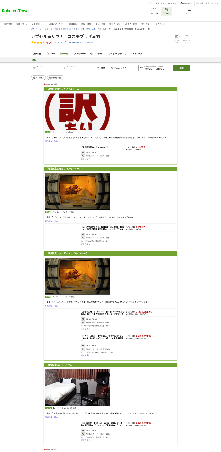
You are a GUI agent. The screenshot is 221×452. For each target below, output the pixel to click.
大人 (116, 68)
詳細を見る (85, 159)
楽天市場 (199, 3)
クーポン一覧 (136, 54)
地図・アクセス (97, 54)
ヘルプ (149, 3)
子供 (123, 68)
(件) (57, 42)
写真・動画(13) (79, 54)
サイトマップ (172, 3)
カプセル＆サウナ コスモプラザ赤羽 (65, 36)
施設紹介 (37, 54)
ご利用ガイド (159, 3)
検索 (182, 68)
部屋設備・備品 (51, 141)
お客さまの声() (117, 54)
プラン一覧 (51, 54)
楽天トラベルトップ (38, 29)
